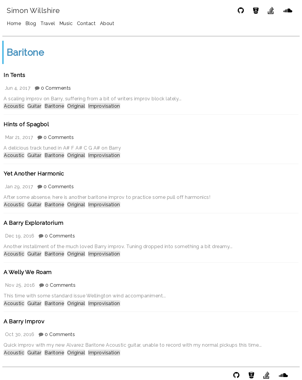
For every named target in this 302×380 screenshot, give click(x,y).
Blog (30, 23)
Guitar (34, 106)
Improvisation (104, 106)
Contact (86, 23)
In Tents (14, 75)
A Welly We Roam (28, 272)
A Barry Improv (24, 321)
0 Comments (56, 88)
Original (76, 106)
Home (14, 23)
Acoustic (14, 106)
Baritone (54, 106)
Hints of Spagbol (26, 124)
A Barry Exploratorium (33, 223)
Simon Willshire (33, 10)
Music (66, 23)
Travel (47, 23)
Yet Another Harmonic (34, 173)
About (107, 23)
